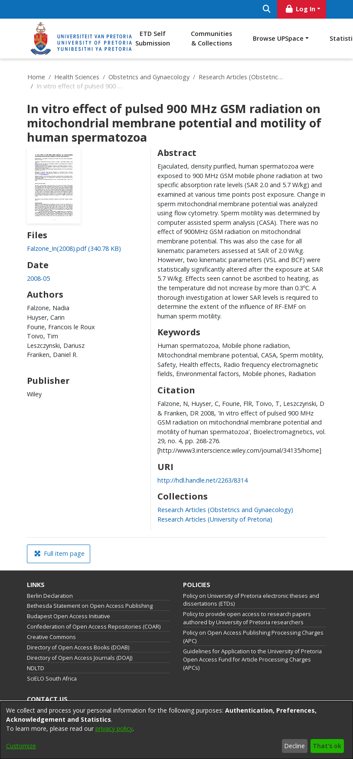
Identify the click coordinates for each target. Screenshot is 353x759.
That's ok (327, 746)
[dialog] (176, 730)
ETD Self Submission (152, 38)
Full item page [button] (59, 553)
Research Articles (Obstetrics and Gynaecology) (242, 77)
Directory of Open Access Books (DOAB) (78, 647)
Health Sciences (76, 77)
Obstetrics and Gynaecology (149, 77)
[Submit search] (266, 9)
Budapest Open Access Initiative (68, 616)
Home (36, 77)
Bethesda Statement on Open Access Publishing (90, 606)
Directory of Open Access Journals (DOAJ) (79, 658)
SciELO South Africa (52, 678)
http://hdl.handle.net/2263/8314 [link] (202, 480)
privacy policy (114, 728)
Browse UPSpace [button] (278, 38)
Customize (21, 746)
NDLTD (35, 668)
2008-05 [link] (38, 278)
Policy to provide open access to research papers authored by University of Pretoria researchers (247, 618)
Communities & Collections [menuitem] (211, 38)
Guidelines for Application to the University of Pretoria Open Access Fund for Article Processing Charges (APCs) (252, 659)
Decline (294, 746)
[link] (74, 248)
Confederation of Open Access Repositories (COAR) (93, 626)
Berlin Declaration (50, 596)
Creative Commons (51, 637)
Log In (300, 9)
